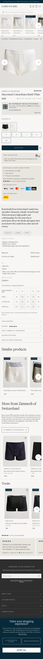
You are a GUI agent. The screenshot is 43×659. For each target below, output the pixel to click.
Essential (8, 233)
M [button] (16, 134)
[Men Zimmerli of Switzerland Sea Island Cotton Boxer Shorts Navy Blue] (15, 451)
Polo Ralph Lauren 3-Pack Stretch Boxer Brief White (15, 390)
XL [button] (36, 134)
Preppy (27, 233)
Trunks (35, 39)
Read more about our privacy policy (21, 581)
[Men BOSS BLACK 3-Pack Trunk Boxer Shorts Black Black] (17, 503)
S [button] (6, 134)
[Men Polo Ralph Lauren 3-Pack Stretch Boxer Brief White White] (18, 22)
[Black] (5, 126)
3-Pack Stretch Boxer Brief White (17, 33)
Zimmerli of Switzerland (11, 91)
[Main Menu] (40, 6)
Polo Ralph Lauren (18, 31)
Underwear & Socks (16, 39)
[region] (21, 547)
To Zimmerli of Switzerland (15, 430)
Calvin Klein (5, 30)
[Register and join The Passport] (21, 106)
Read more (37, 112)
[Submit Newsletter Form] (38, 576)
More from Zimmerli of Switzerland (19, 406)
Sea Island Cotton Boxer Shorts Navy (14, 471)
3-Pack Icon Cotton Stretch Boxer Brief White (30, 33)
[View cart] (36, 6)
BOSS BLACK (9, 521)
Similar (14, 349)
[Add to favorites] (25, 359)
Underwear (28, 39)
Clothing (5, 39)
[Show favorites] (33, 6)
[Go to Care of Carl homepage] (9, 6)
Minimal (18, 233)
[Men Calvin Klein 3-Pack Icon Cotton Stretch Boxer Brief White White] (30, 22)
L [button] (26, 134)
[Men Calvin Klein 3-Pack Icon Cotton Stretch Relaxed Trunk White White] (6, 22)
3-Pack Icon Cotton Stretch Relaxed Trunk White (5, 33)
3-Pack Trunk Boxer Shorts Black (16, 523)
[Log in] (30, 6)
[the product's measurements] (21, 300)
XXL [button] (6, 140)
